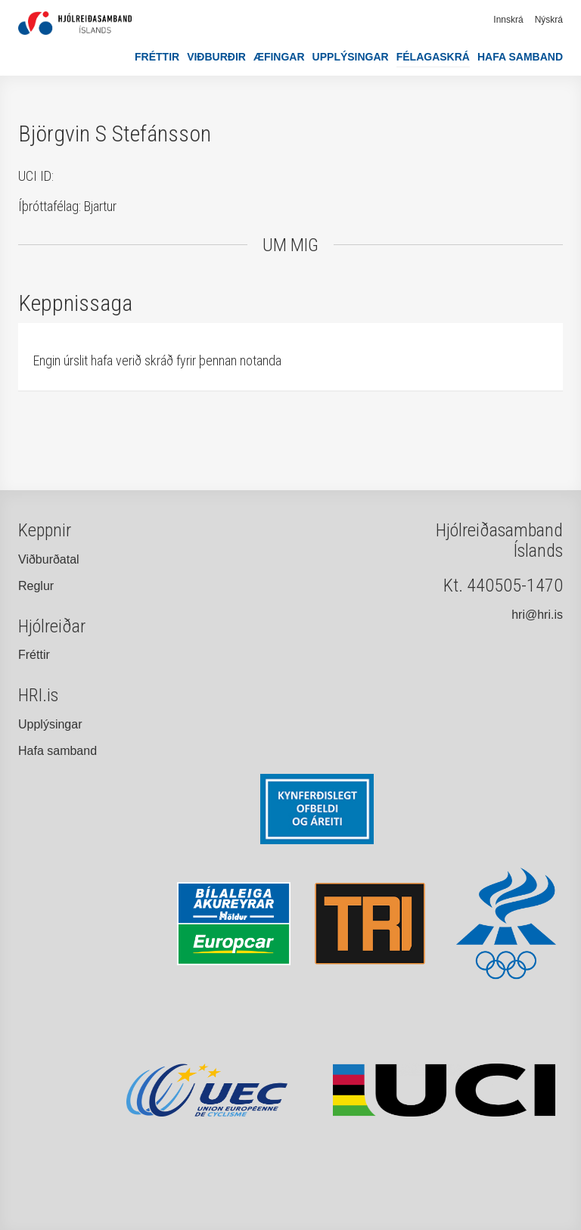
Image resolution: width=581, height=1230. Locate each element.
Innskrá (508, 19)
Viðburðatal (48, 559)
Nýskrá (549, 19)
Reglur (36, 585)
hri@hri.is (537, 614)
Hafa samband (520, 57)
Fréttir (157, 57)
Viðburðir (216, 57)
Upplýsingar (350, 57)
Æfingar (279, 57)
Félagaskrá (433, 57)
